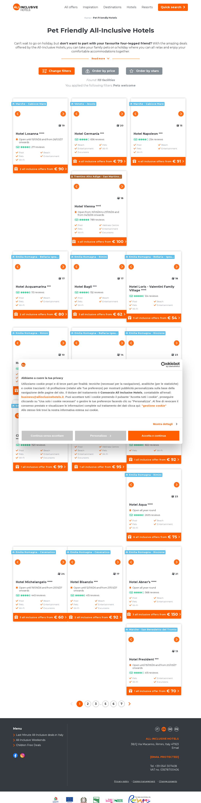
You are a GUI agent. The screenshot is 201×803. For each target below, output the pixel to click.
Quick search (173, 7)
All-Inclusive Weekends (30, 740)
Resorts (147, 7)
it (157, 729)
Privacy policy (121, 781)
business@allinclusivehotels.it (42, 396)
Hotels (131, 7)
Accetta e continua (154, 435)
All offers (70, 7)
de (170, 729)
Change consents (168, 781)
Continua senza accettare (47, 435)
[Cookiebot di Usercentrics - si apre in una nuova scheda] (164, 364)
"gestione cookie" (154, 405)
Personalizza (100, 435)
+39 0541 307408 (166, 766)
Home (87, 17)
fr (176, 729)
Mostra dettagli (163, 424)
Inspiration (90, 7)
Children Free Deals (28, 745)
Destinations (112, 7)
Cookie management (144, 781)
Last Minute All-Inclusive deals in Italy (39, 735)
